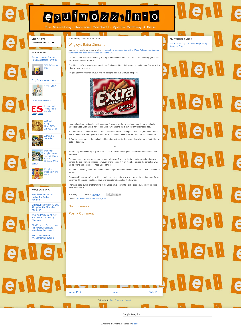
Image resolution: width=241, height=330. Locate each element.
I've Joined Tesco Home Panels (50, 109)
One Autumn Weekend (42, 100)
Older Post (154, 292)
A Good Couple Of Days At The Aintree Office (50, 125)
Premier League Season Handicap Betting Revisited (44, 58)
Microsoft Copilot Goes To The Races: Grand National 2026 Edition (45, 157)
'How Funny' (50, 86)
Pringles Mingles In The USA (51, 172)
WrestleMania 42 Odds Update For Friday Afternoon (42, 197)
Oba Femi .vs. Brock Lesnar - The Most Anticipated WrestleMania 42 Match (45, 228)
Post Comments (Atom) (120, 300)
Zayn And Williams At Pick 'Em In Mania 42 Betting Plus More (44, 217)
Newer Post (75, 292)
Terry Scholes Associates (44, 80)
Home (115, 292)
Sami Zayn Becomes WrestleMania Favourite (43, 236)
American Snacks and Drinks (88, 199)
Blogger (135, 324)
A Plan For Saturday (49, 137)
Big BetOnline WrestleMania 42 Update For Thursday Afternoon (45, 207)
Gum (104, 199)
